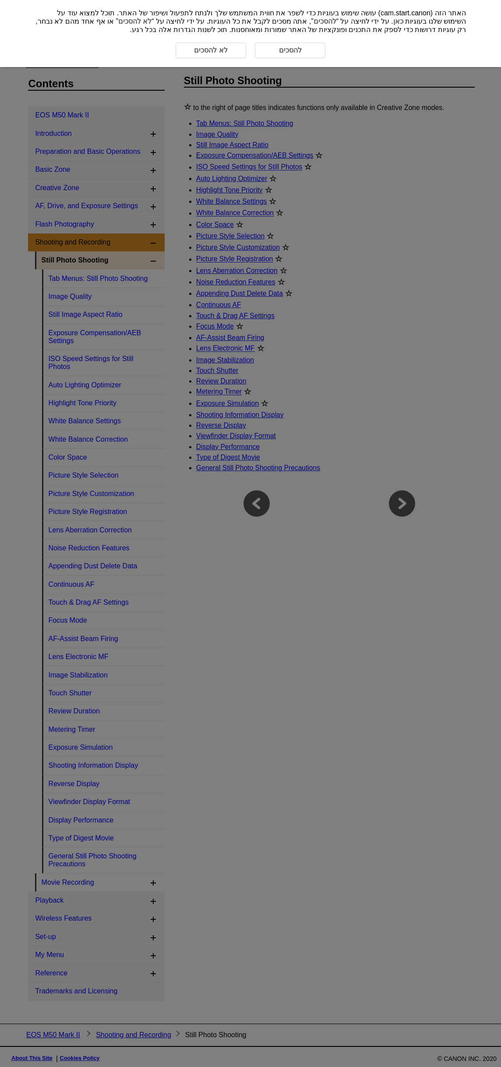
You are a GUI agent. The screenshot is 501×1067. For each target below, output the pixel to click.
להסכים (325, 21)
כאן (398, 21)
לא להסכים (135, 21)
